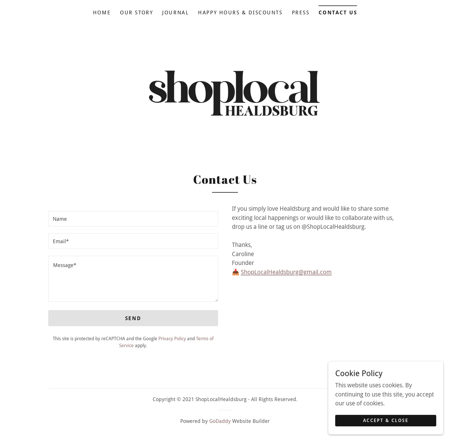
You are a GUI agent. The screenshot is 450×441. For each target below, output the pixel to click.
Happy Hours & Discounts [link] (240, 12)
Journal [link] (175, 12)
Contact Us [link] (338, 12)
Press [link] (301, 12)
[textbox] (133, 219)
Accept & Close (385, 432)
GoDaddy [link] (220, 421)
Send (133, 318)
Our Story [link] (136, 12)
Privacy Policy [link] (172, 338)
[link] (225, 92)
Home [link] (102, 12)
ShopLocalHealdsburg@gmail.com (286, 272)
